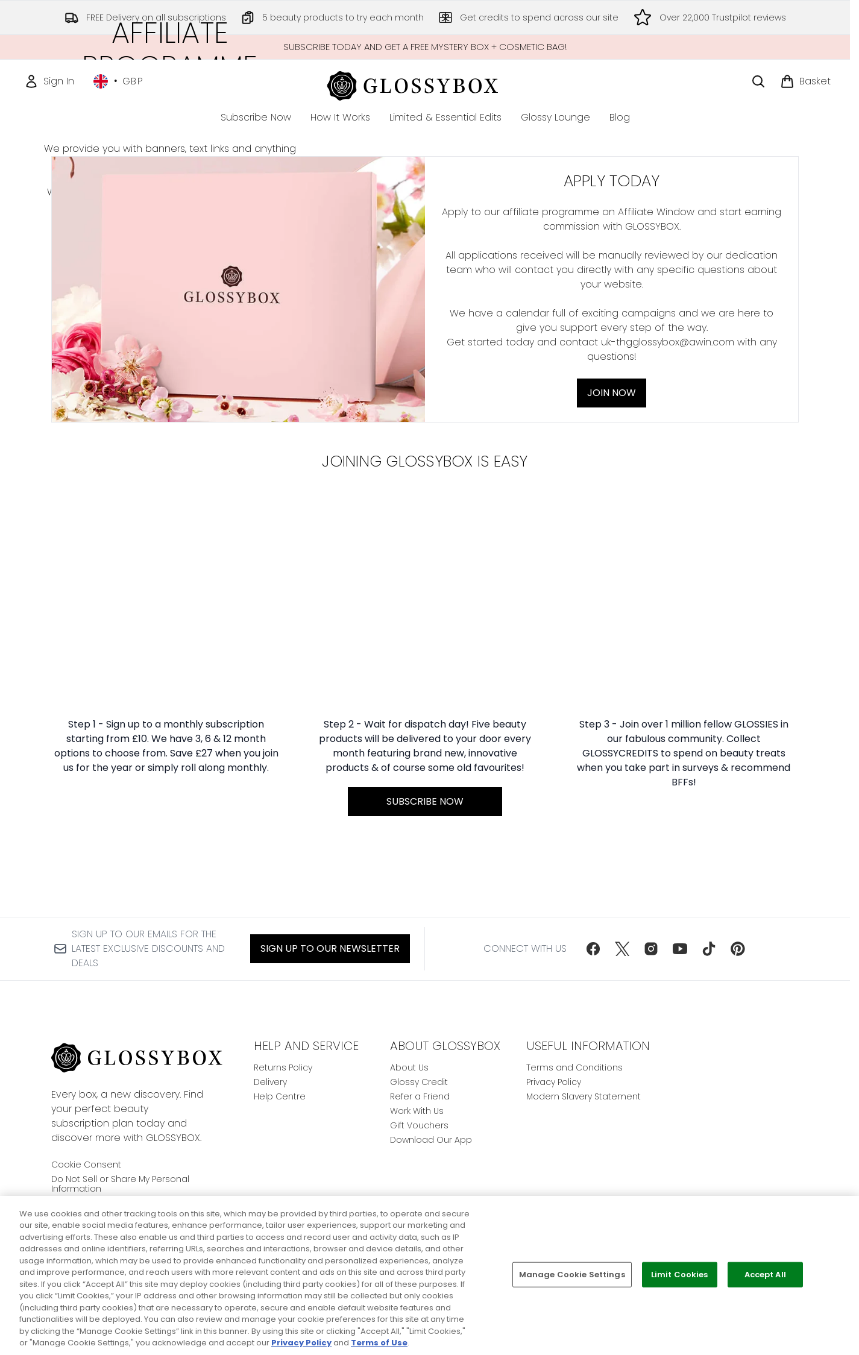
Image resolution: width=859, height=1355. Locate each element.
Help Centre (280, 1096)
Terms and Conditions (574, 1067)
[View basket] (805, 81)
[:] (166, 848)
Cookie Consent (86, 1164)
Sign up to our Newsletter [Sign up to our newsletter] (330, 948)
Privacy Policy (553, 1082)
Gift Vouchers (419, 1125)
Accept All (765, 1274)
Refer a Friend (420, 1096)
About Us (409, 1067)
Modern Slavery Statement (583, 1096)
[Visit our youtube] (679, 948)
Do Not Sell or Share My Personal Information (120, 1183)
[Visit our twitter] (622, 948)
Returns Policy (283, 1067)
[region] (429, 1275)
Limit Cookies (679, 1274)
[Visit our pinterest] (737, 948)
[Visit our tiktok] (708, 948)
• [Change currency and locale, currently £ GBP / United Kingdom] (118, 81)
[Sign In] (49, 81)
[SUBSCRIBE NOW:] (425, 848)
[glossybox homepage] (425, 84)
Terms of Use (379, 1342)
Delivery (270, 1082)
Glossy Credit (419, 1082)
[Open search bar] (758, 81)
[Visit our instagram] (651, 948)
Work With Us (417, 1111)
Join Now (170, 412)
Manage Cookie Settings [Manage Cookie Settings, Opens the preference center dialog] (572, 1274)
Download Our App (431, 1140)
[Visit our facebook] (593, 948)
